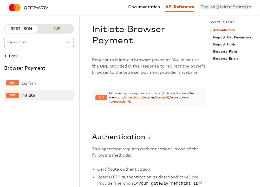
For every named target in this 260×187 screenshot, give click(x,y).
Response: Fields (225, 52)
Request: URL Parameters (232, 37)
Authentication (224, 30)
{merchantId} (135, 97)
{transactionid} (120, 101)
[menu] (225, 6)
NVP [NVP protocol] (56, 29)
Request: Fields (224, 44)
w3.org (191, 177)
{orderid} (162, 97)
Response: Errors (225, 59)
